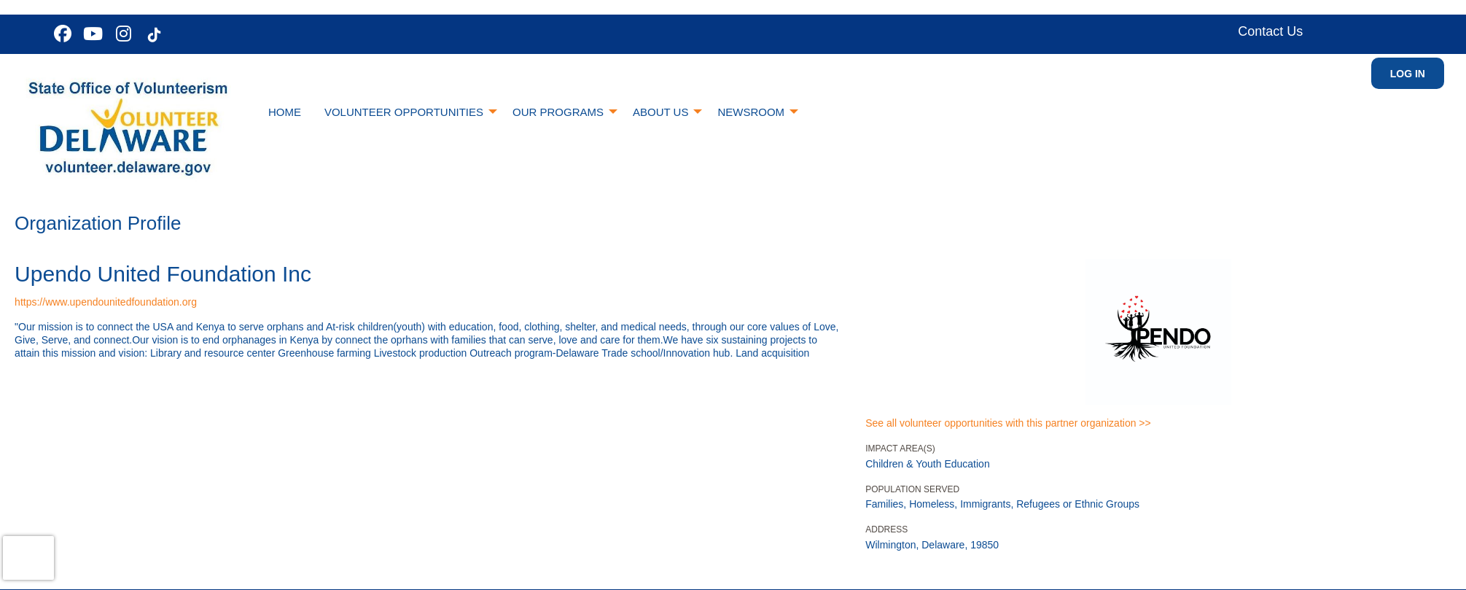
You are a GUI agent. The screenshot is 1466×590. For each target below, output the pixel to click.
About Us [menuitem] (660, 112)
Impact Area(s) (900, 448)
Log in (1407, 73)
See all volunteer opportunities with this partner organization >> (1007, 423)
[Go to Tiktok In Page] (152, 35)
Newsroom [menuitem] (750, 112)
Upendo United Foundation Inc (163, 274)
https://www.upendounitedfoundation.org (106, 302)
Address (886, 529)
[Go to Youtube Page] (91, 33)
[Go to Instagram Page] (121, 33)
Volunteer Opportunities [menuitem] (403, 112)
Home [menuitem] (284, 112)
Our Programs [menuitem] (558, 112)
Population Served (912, 489)
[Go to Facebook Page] (60, 33)
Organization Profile (98, 223)
